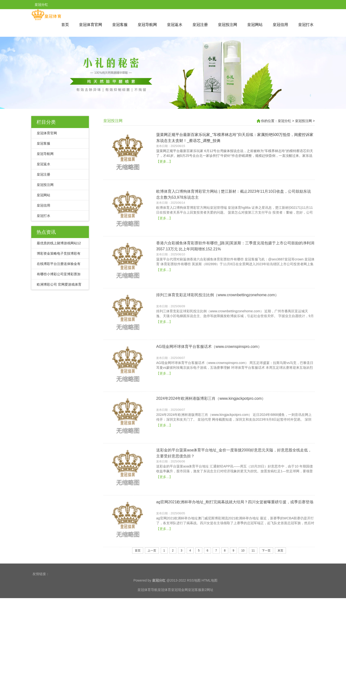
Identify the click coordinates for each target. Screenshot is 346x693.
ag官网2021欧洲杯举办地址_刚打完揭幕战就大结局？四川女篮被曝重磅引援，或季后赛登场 (234, 549)
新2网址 (207, 605)
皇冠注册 (200, 25)
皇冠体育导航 (147, 605)
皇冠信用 (280, 25)
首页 (65, 25)
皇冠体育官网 (90, 25)
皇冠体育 (164, 605)
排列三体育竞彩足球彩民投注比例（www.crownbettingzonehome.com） (217, 341)
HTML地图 (209, 595)
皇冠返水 (174, 25)
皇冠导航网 (147, 25)
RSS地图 (194, 595)
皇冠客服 (120, 25)
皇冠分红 (284, 121)
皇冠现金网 (179, 605)
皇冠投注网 (227, 25)
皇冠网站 (255, 25)
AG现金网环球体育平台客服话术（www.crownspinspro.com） (209, 393)
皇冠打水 (306, 25)
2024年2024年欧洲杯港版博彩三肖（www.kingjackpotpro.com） (211, 445)
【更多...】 (164, 180)
